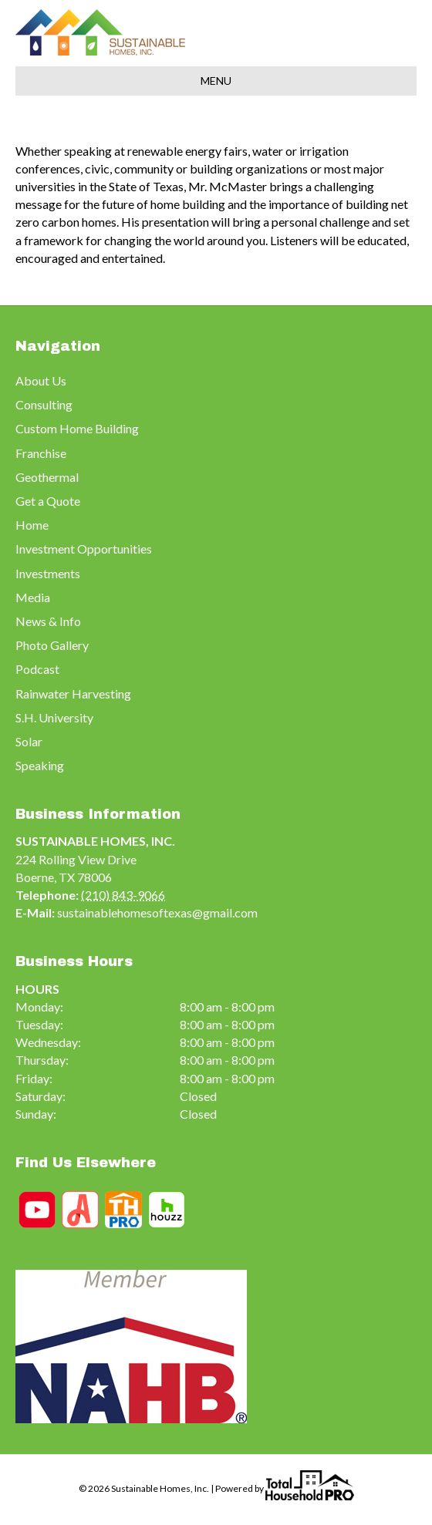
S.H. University (54, 717)
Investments (47, 573)
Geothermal (47, 477)
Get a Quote (47, 500)
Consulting (44, 404)
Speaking (39, 765)
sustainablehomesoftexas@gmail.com (157, 912)
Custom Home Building (77, 428)
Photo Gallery (52, 645)
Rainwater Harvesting (73, 693)
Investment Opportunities (83, 548)
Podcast (37, 669)
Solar (28, 741)
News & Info (48, 621)
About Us (40, 380)
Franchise (40, 453)
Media (32, 597)
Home (32, 524)
